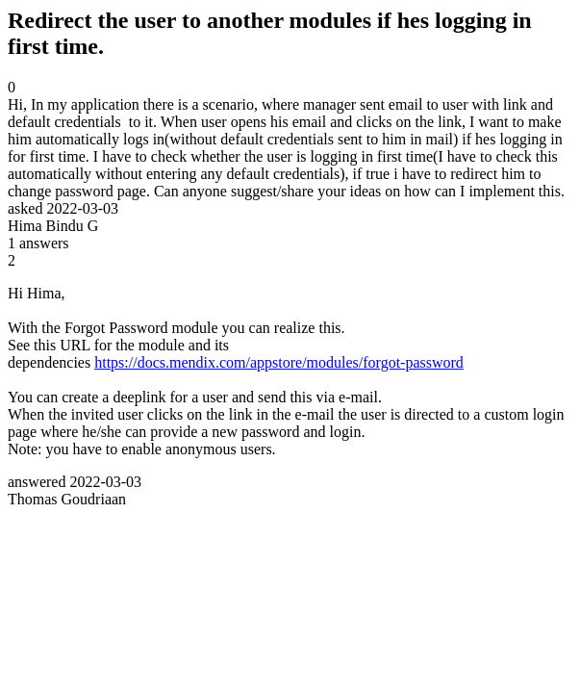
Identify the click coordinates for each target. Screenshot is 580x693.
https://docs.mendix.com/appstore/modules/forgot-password (279, 362)
